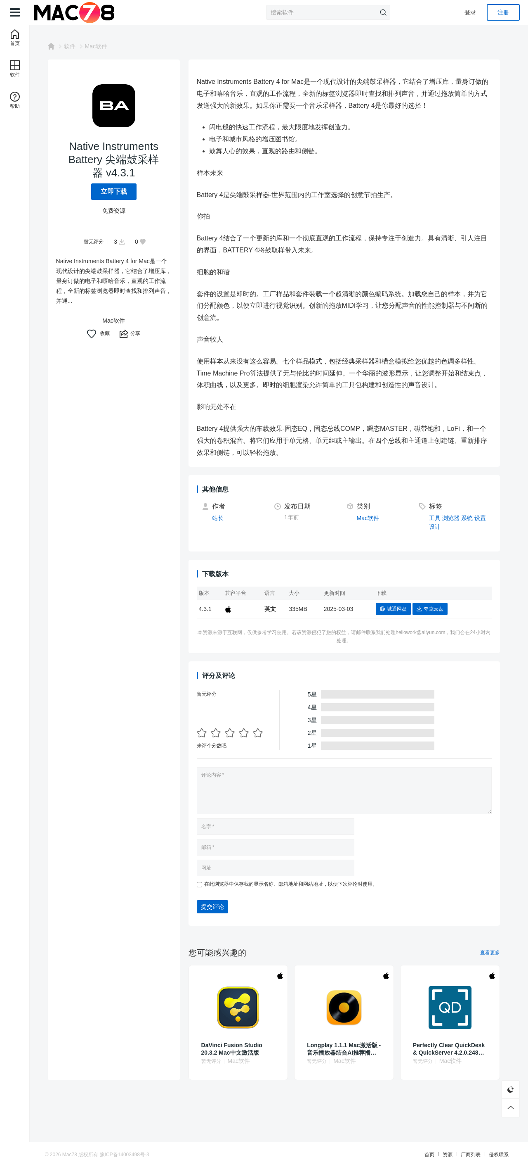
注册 (503, 12)
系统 (472, 518)
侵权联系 (491, 1154)
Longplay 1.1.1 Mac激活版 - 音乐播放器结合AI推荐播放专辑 (349, 1049)
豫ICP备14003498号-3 (132, 1154)
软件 (74, 46)
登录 (470, 12)
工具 (440, 518)
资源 (440, 1154)
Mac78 (77, 1154)
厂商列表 (463, 1154)
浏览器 (455, 518)
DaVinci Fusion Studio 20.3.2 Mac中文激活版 (236, 1049)
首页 (422, 1154)
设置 (485, 518)
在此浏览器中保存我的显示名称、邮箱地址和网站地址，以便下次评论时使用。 (295, 884)
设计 (440, 526)
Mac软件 (101, 46)
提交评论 (217, 906)
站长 (223, 518)
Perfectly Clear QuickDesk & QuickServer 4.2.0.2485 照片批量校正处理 (454, 1049)
